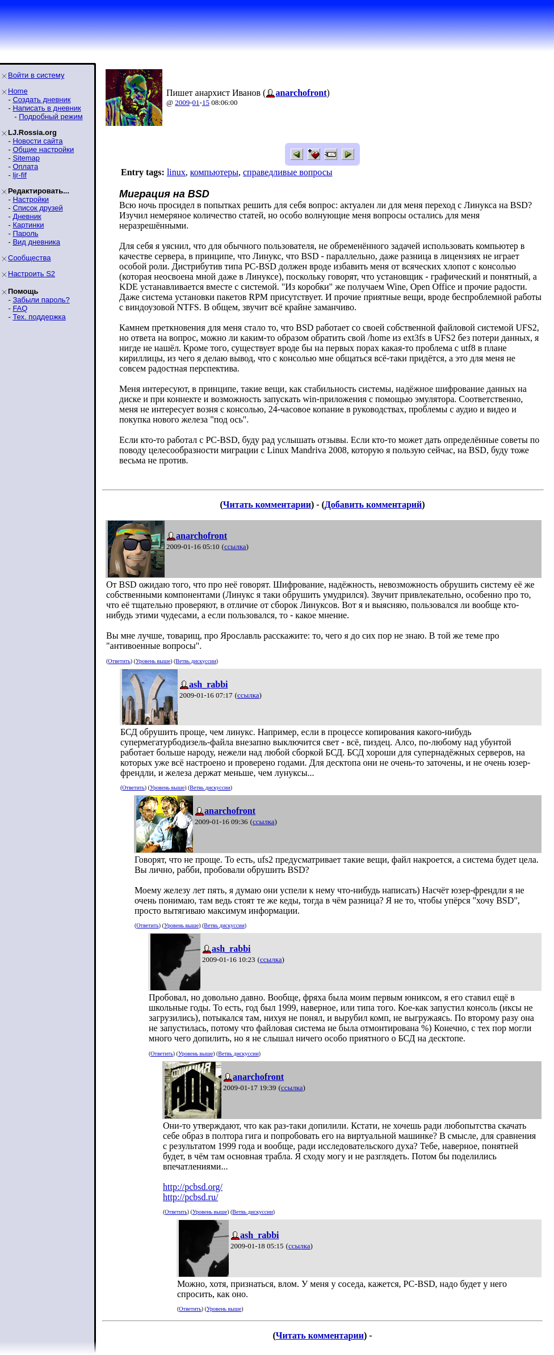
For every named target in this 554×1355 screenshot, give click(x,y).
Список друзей (37, 208)
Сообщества (29, 258)
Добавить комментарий (373, 504)
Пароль (25, 233)
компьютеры (214, 172)
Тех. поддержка (38, 317)
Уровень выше (153, 661)
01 (196, 102)
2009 (182, 102)
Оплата (25, 166)
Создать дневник (41, 99)
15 (205, 102)
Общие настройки (43, 149)
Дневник (26, 216)
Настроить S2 (31, 273)
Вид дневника (36, 242)
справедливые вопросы (287, 172)
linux (176, 172)
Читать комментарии (267, 504)
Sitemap (26, 158)
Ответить (119, 661)
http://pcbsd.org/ (193, 1187)
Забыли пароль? (40, 300)
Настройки (30, 199)
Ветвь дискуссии (195, 661)
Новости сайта (37, 141)
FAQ (19, 308)
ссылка (235, 546)
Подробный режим (50, 116)
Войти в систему (36, 75)
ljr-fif (19, 175)
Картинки (28, 225)
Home (18, 91)
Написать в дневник (46, 108)
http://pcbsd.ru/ (190, 1197)
